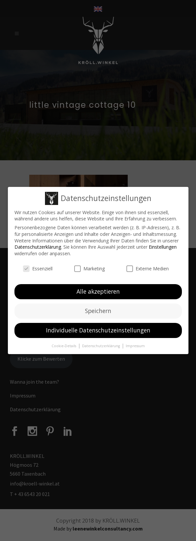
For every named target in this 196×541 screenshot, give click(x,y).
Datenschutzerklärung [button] (101, 346)
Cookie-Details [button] (64, 346)
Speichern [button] (98, 311)
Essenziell (38, 268)
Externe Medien (147, 268)
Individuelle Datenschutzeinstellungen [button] (98, 330)
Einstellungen (163, 247)
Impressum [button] (135, 346)
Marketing (89, 268)
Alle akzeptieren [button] (98, 291)
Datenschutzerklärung (37, 247)
